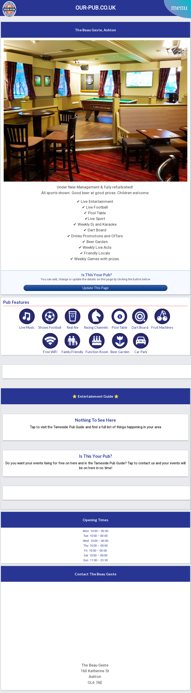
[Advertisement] (97, 370)
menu (179, 7)
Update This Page (95, 288)
